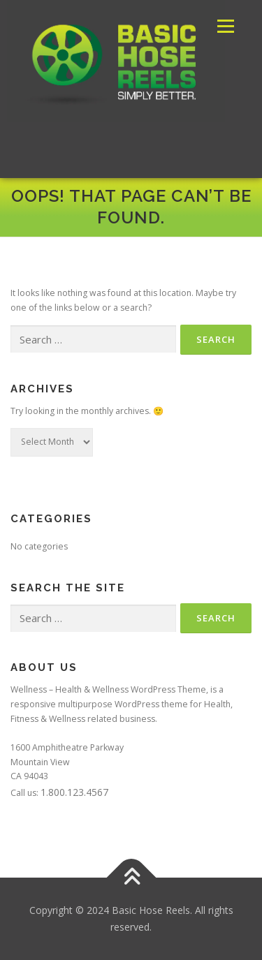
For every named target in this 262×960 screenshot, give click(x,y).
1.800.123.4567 (74, 792)
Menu (224, 26)
